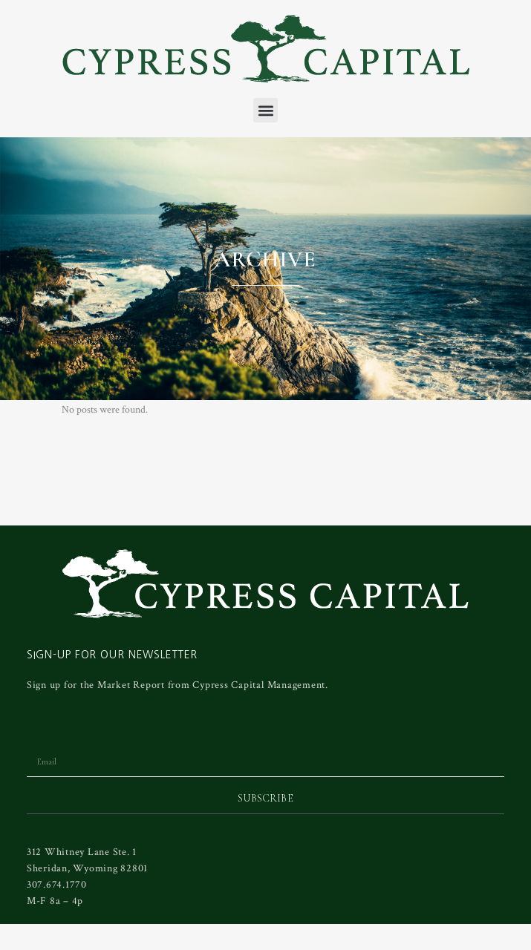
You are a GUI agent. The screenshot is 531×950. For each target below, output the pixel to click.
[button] (265, 110)
